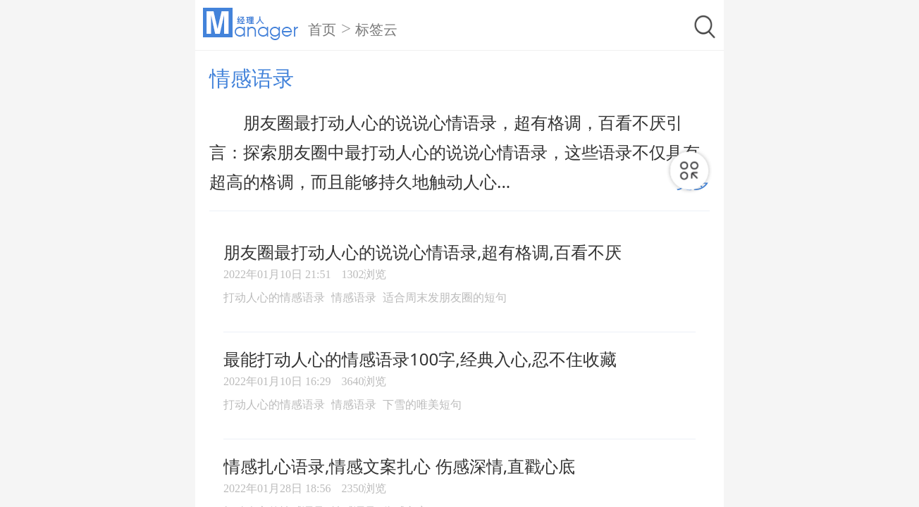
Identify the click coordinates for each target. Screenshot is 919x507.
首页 (322, 29)
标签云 (376, 29)
